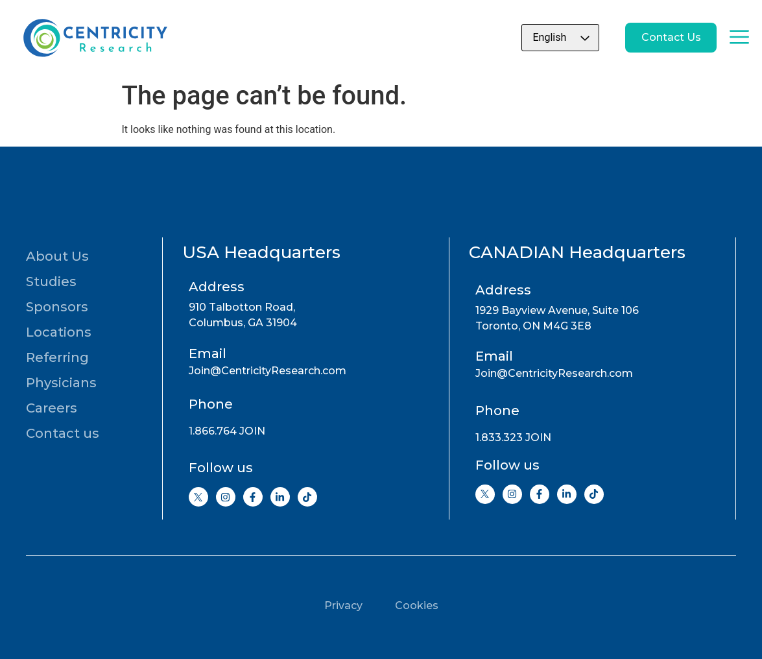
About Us (57, 256)
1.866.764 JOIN (227, 431)
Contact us (62, 433)
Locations (58, 332)
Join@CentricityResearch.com (267, 371)
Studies (51, 281)
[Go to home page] (94, 37)
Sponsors (57, 307)
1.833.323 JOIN (513, 437)
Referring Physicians (61, 370)
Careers (51, 408)
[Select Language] (540, 37)
